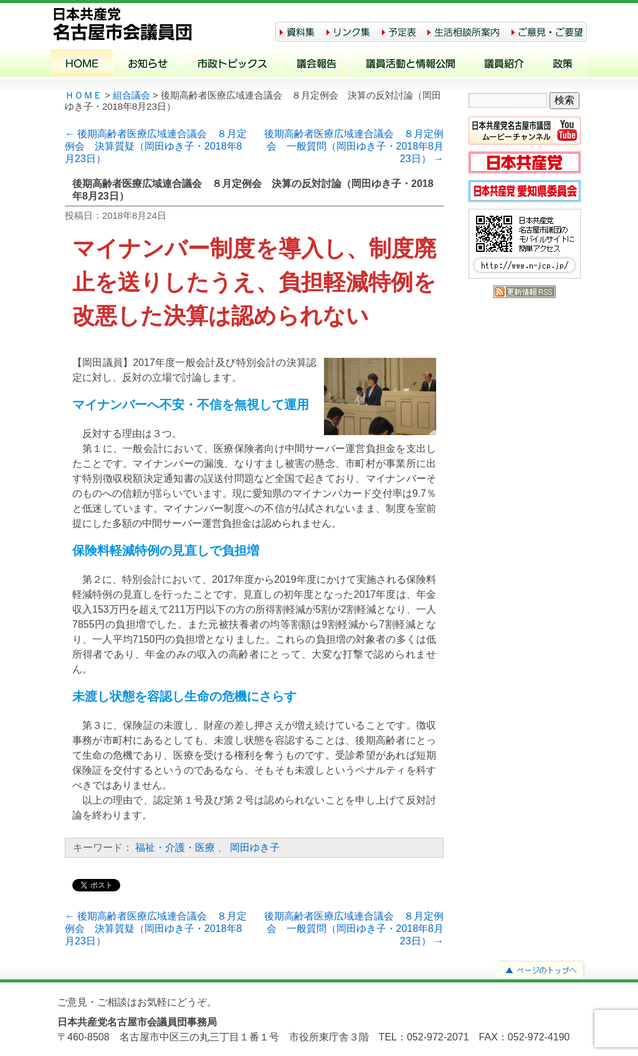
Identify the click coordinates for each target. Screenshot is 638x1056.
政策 (562, 64)
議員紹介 (504, 64)
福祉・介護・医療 (175, 847)
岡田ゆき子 (255, 847)
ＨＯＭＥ (83, 95)
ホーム (82, 64)
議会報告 (316, 64)
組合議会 (131, 95)
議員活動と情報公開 (410, 64)
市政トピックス (232, 64)
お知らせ (148, 64)
